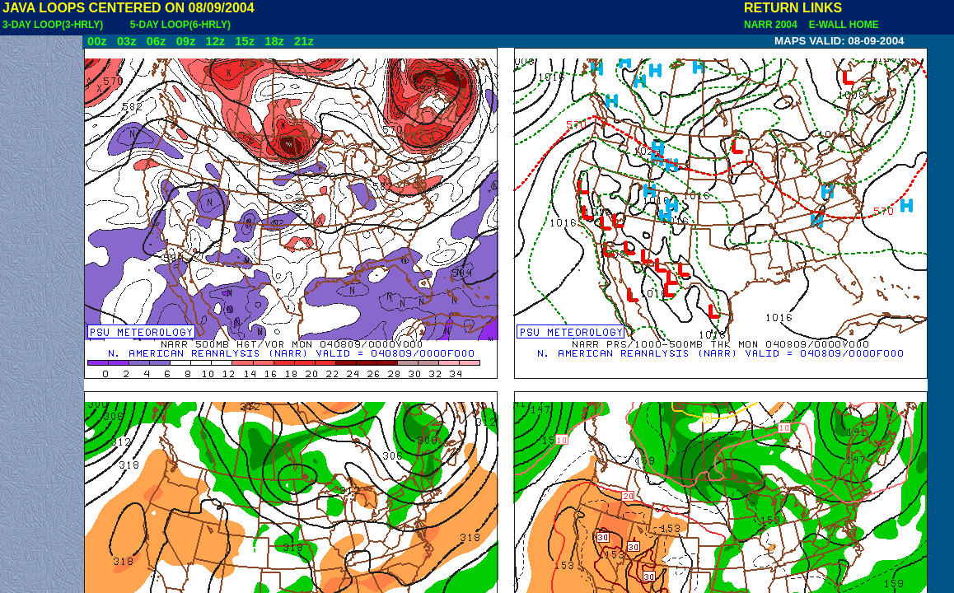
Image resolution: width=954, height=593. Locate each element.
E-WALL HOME (841, 24)
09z (186, 41)
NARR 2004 (772, 24)
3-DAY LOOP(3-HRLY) (52, 24)
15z (244, 41)
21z (304, 41)
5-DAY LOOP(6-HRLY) (180, 24)
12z (215, 41)
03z (127, 41)
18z (274, 41)
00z (97, 41)
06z (156, 41)
